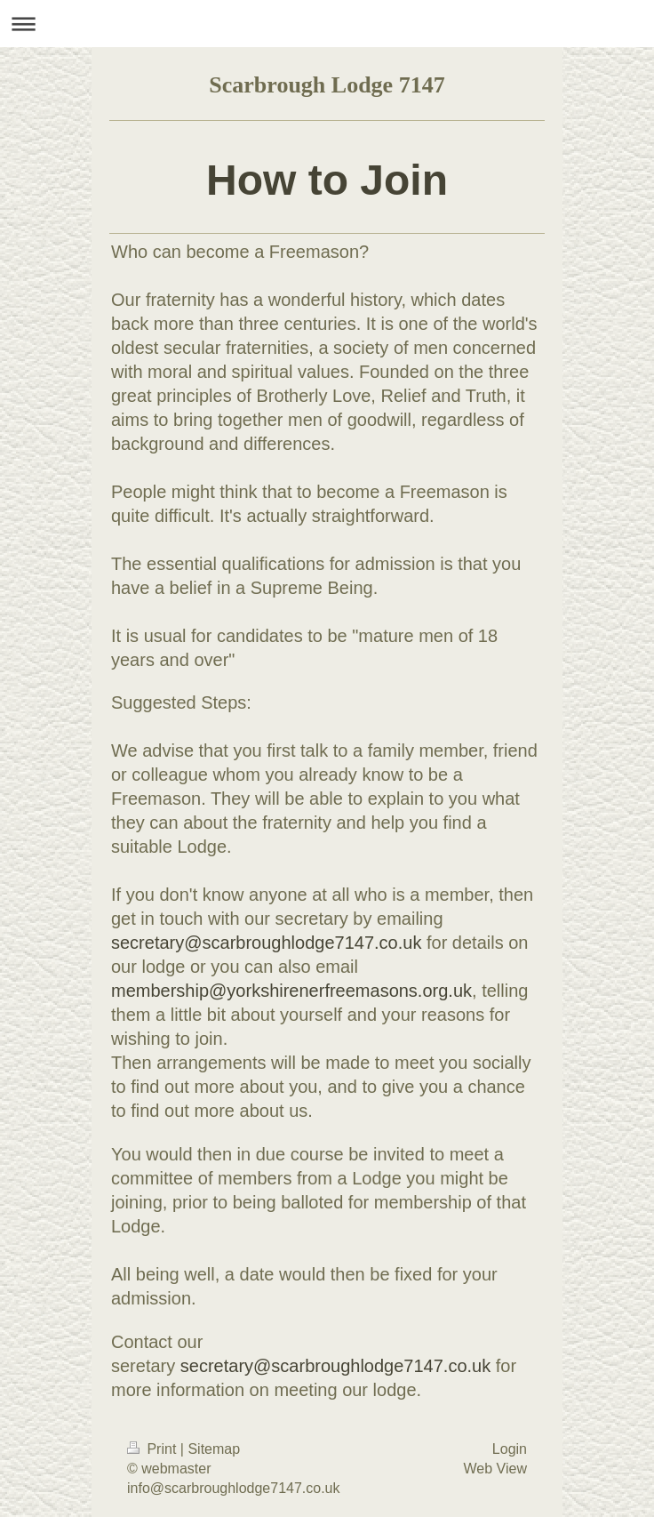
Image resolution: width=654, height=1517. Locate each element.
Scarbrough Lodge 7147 (326, 85)
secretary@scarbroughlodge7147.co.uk (266, 942)
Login (509, 1449)
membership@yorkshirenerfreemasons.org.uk (291, 990)
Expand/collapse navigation (327, 23)
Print (153, 1449)
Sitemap (213, 1449)
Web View (495, 1468)
